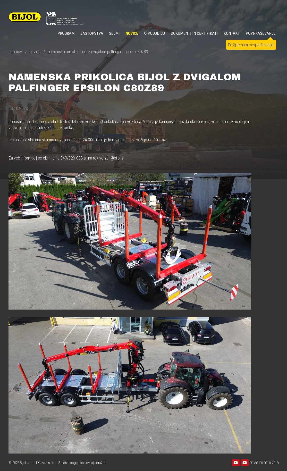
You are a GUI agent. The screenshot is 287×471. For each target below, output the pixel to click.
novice (35, 51)
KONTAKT (232, 33)
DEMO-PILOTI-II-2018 (264, 463)
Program (66, 33)
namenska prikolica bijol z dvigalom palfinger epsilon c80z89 (98, 51)
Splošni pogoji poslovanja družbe (82, 463)
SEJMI (114, 33)
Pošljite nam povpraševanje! (251, 44)
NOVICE (132, 33)
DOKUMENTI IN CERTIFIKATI (194, 33)
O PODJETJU (154, 33)
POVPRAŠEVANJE (261, 33)
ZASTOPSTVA (91, 33)
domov (16, 51)
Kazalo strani (47, 463)
